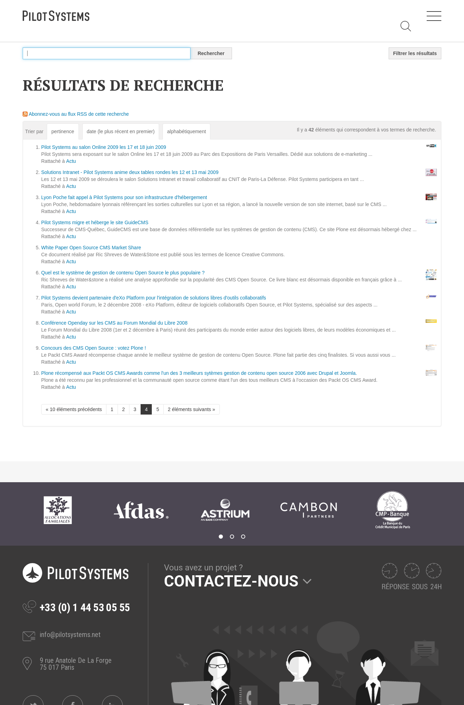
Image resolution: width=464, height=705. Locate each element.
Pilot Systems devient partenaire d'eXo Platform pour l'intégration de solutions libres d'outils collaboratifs (153, 298)
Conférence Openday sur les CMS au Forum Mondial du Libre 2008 (114, 323)
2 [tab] (232, 537)
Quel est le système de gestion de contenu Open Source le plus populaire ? (123, 272)
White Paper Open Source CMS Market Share (91, 247)
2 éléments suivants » (191, 409)
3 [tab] (243, 537)
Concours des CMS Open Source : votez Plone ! (93, 348)
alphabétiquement (186, 131)
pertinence (62, 131)
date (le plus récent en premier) (121, 131)
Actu (71, 161)
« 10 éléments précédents (74, 409)
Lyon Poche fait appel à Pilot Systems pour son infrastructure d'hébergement (124, 197)
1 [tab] (221, 537)
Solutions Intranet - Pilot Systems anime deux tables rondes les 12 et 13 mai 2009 (129, 172)
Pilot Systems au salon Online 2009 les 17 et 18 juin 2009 (103, 147)
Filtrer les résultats (415, 53)
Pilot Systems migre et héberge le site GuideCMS (94, 222)
